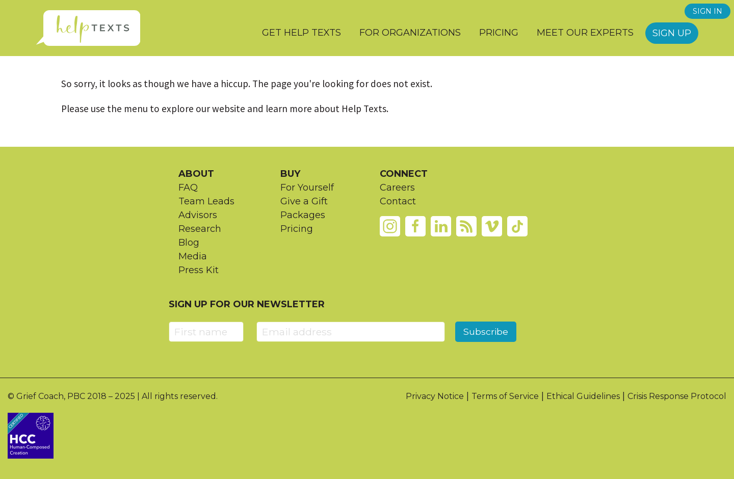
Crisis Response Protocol (676, 396)
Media (192, 256)
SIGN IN (707, 11)
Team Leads (206, 201)
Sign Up (671, 33)
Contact (398, 201)
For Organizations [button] (410, 32)
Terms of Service (505, 396)
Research (199, 228)
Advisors (197, 215)
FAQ (188, 187)
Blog (188, 242)
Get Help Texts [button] (301, 32)
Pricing (498, 32)
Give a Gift (304, 201)
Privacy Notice (435, 396)
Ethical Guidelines (583, 396)
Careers (397, 187)
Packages (302, 215)
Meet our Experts (585, 32)
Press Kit (198, 270)
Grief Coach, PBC (50, 396)
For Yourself (307, 187)
